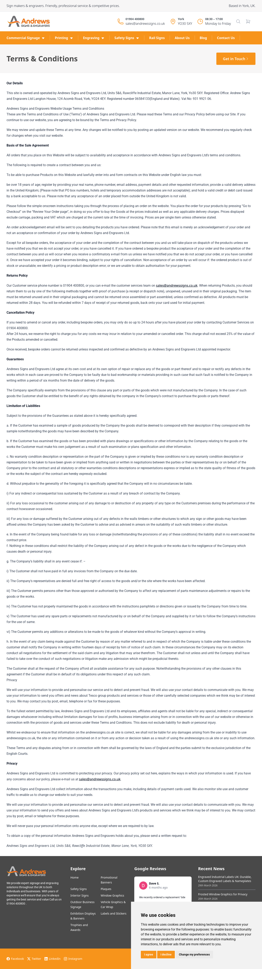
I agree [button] (148, 954)
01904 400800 (134, 19)
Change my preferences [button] (194, 954)
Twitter (34, 959)
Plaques (106, 889)
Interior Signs (79, 895)
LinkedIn (52, 959)
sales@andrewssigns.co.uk (145, 23)
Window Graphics (112, 895)
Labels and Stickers (113, 913)
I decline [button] (166, 954)
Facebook (15, 959)
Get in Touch (236, 58)
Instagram (73, 959)
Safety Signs (78, 889)
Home (74, 877)
